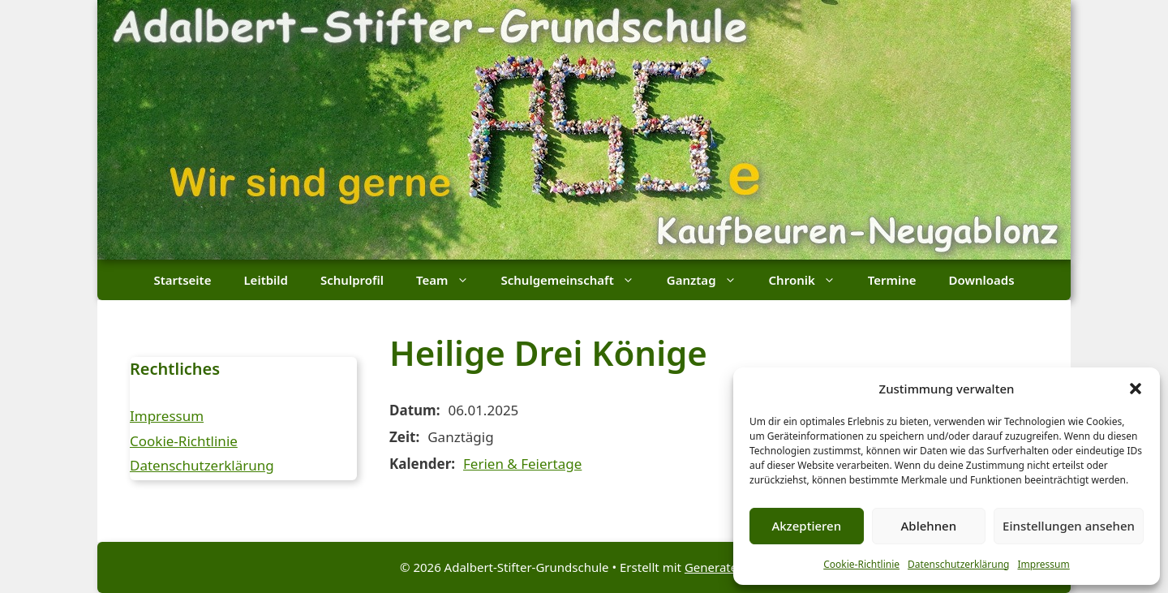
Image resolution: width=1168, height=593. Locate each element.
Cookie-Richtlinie (861, 564)
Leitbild (265, 280)
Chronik (810, 280)
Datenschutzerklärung (958, 564)
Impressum (1043, 564)
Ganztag (710, 280)
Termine (892, 280)
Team (450, 280)
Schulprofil (352, 280)
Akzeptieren (806, 526)
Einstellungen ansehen (1069, 526)
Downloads (982, 280)
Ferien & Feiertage (522, 463)
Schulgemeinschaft (576, 280)
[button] (1135, 388)
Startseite (182, 280)
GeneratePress (726, 567)
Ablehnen (929, 526)
